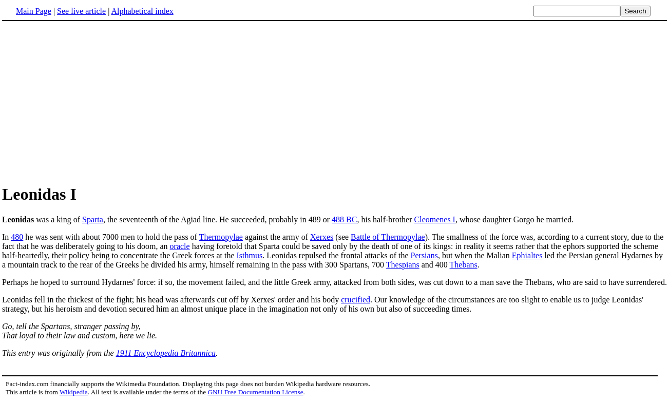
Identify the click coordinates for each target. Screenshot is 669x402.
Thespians (402, 264)
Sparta (92, 219)
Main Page (33, 11)
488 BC (344, 219)
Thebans (463, 264)
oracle (180, 246)
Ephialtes (527, 255)
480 (17, 237)
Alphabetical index (142, 11)
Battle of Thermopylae (388, 237)
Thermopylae (221, 237)
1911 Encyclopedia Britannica (166, 353)
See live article (81, 11)
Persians (424, 255)
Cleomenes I (434, 219)
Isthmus (250, 255)
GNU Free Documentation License (255, 392)
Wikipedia (74, 392)
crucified (355, 299)
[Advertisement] (88, 102)
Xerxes (321, 237)
